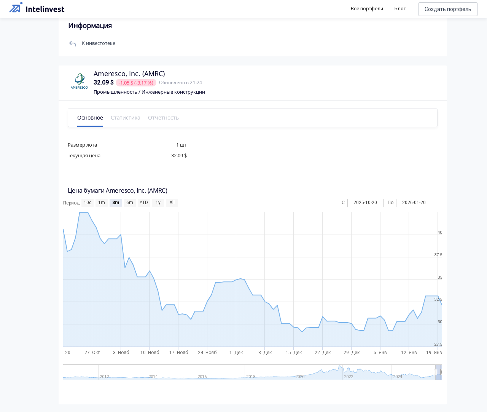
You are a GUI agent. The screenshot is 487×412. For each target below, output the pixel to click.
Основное (92, 117)
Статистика (128, 117)
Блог (400, 8)
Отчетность (165, 117)
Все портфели (367, 8)
